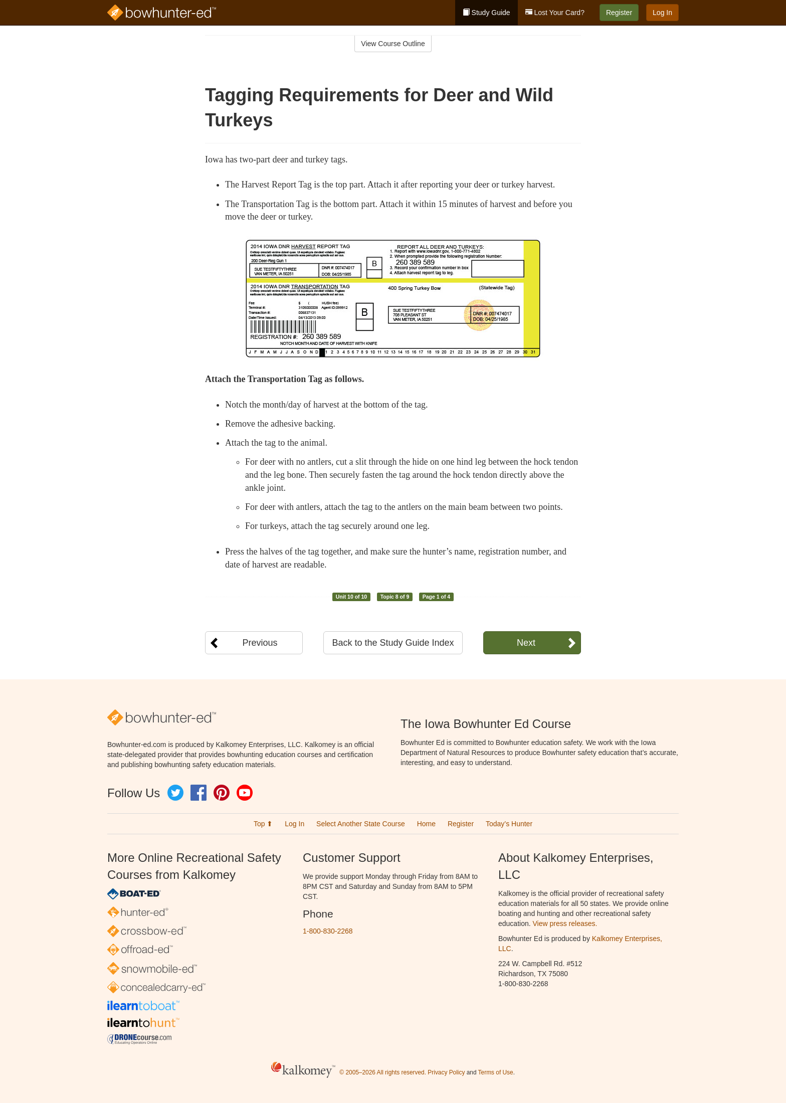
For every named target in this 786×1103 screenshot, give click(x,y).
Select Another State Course (360, 824)
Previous (259, 643)
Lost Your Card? (554, 13)
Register (619, 13)
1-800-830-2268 (328, 931)
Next (526, 643)
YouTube (245, 793)
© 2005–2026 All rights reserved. (382, 1072)
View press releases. (565, 924)
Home (426, 824)
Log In (662, 13)
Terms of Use (495, 1072)
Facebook (198, 793)
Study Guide (486, 13)
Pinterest (222, 793)
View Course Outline (393, 44)
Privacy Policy (446, 1072)
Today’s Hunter (509, 824)
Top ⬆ (263, 824)
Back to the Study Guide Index (393, 643)
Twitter (175, 793)
